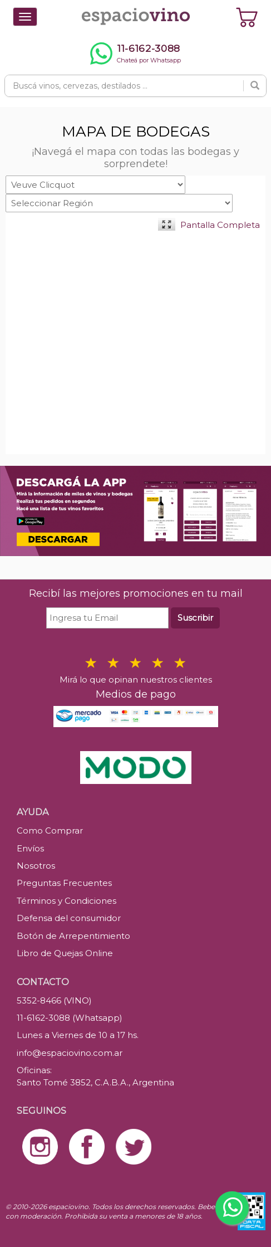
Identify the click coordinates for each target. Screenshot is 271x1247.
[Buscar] (255, 85)
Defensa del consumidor (69, 918)
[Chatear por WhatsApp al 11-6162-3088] (135, 53)
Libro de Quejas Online (65, 953)
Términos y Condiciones (66, 900)
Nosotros (36, 865)
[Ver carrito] (247, 16)
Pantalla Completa (220, 225)
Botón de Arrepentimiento (73, 936)
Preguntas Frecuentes (64, 883)
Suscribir (195, 617)
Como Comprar (50, 830)
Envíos (30, 848)
